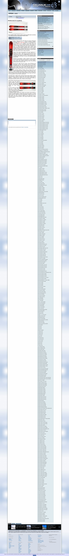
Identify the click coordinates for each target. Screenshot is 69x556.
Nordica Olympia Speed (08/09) (42, 372)
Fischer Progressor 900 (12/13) (42, 254)
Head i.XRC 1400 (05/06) (41, 304)
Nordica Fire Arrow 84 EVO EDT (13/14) (43, 368)
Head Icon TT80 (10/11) (41, 308)
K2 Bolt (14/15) (40, 328)
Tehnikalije (29, 539)
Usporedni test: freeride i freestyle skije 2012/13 (44, 38)
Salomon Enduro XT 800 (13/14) (42, 450)
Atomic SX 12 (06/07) (40, 141)
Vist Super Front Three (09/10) (42, 495)
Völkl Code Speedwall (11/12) (41, 500)
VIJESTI (9, 10)
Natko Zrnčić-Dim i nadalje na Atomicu (43, 27)
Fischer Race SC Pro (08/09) (41, 258)
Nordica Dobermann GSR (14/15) (42, 355)
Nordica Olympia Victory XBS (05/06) (42, 373)
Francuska (20, 545)
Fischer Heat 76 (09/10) (41, 237)
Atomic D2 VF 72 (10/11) (41, 78)
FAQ (9, 543)
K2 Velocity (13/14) (40, 345)
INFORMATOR (14, 10)
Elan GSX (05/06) (40, 181)
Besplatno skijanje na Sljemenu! (21, 525)
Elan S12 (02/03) (40, 199)
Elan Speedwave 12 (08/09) (41, 218)
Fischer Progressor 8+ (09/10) (41, 250)
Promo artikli (40, 542)
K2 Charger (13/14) (40, 332)
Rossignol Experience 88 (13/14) (42, 399)
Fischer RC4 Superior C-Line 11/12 (42, 264)
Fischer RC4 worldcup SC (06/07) (42, 273)
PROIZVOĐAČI (40, 10)
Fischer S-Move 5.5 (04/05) (41, 290)
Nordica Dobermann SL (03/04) (42, 359)
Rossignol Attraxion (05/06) (41, 387)
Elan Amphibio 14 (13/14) (41, 169)
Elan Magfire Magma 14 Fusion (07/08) (43, 191)
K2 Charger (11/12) (40, 331)
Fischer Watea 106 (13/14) (41, 296)
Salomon (29, 551)
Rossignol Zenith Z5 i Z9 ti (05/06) (42, 426)
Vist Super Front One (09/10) (41, 494)
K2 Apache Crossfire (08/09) (41, 318)
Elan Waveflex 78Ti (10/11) (41, 227)
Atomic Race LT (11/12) (41, 113)
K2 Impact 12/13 (40, 336)
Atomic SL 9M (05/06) (40, 137)
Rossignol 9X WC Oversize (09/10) (42, 385)
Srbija (19, 550)
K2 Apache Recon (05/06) (41, 322)
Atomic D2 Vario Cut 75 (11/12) (43, 17)
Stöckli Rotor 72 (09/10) (41, 485)
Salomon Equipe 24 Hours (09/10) (42, 455)
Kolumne (39, 536)
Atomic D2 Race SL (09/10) (41, 73)
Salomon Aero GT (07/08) (41, 437)
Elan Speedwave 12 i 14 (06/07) (42, 219)
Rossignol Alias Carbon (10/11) (42, 386)
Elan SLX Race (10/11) (41, 208)
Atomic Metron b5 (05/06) (41, 100)
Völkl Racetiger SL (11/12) (41, 503)
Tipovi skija (39, 53)
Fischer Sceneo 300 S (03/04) (41, 291)
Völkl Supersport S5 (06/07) (41, 514)
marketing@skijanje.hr (52, 542)
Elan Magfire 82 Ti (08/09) (41, 190)
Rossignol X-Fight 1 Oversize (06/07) (42, 422)
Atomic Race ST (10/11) (41, 118)
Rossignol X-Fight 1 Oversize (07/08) (42, 423)
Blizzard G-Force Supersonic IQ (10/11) (43, 149)
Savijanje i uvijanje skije (41, 51)
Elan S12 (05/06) (40, 200)
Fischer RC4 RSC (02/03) (41, 263)
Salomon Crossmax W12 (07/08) (42, 446)
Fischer (29, 546)
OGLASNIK (56, 10)
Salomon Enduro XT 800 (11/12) (42, 449)
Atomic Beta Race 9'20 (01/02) (42, 64)
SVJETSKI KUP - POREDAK (40, 550)
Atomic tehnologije (21, 42)
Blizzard (29, 544)
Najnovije (9, 523)
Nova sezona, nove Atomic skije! (43, 26)
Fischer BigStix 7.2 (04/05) (41, 235)
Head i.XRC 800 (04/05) (41, 305)
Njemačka (20, 548)
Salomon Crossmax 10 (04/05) (42, 445)
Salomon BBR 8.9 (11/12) (41, 440)
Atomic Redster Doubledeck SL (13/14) (43, 128)
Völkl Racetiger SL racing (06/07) (42, 505)
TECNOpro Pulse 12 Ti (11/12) (42, 490)
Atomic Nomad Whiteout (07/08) (42, 110)
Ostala (19, 552)
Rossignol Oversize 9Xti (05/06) (42, 404)
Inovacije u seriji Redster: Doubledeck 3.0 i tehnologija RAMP (44, 23)
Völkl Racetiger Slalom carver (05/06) (42, 508)
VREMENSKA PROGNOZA (42, 546)
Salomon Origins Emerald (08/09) (42, 463)
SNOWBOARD (27, 10)
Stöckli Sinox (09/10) (40, 486)
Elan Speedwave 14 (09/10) (41, 222)
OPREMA (36, 10)
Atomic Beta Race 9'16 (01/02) (42, 63)
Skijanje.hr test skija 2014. (41, 33)
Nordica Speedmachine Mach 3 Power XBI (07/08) (44, 377)
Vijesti (19, 536)
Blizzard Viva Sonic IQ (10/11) (41, 164)
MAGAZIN (44, 10)
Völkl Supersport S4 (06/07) (41, 513)
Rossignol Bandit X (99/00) (41, 395)
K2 (28, 548)
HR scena (20, 538)
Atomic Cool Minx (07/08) (41, 72)
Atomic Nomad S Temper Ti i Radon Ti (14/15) (44, 108)
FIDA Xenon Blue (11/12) (41, 231)
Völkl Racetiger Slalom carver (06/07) (42, 509)
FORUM (53, 10)
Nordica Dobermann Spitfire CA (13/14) (43, 364)
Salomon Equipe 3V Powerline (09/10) (43, 458)
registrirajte (26, 127)
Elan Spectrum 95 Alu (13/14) (41, 213)
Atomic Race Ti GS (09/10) (41, 119)
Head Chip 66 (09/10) (40, 299)
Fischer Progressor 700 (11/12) (42, 249)
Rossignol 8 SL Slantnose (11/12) (42, 382)
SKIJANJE (23, 10)
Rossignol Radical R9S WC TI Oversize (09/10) (44, 418)
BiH (19, 544)
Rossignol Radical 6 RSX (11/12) (42, 409)
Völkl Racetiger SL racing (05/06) (42, 504)
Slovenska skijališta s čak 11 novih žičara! (36, 525)
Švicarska (20, 551)
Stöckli (29, 552)
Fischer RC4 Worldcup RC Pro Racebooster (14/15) (44, 272)
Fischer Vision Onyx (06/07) (41, 295)
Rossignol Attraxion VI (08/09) (41, 391)
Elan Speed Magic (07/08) (41, 214)
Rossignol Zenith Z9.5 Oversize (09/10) (43, 431)
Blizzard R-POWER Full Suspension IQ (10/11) (44, 151)
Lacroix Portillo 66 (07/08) (41, 346)
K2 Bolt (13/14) (40, 327)
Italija (19, 547)
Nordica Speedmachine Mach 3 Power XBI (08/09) (44, 378)
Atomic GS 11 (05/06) (40, 87)
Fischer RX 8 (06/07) (40, 285)
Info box (39, 539)
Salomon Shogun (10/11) (41, 467)
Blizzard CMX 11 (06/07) (41, 146)
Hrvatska (20, 546)
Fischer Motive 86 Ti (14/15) (41, 246)
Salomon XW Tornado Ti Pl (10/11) (42, 476)
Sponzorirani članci (40, 540)
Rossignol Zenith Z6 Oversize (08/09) (42, 427)
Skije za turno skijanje (40, 52)
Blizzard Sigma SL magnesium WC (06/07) (43, 155)
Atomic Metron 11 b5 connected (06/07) (43, 95)
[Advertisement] (22, 109)
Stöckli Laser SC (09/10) (41, 481)
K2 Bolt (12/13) (40, 326)
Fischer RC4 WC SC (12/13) (41, 268)
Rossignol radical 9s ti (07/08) (41, 413)
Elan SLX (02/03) (40, 204)
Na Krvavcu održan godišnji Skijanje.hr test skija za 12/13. (45, 42)
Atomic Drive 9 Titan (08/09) (41, 86)
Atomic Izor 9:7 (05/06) (41, 91)
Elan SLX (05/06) (40, 205)
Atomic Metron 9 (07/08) (41, 99)
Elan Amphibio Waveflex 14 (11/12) (42, 172)
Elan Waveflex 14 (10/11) (41, 226)
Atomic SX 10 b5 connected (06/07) (42, 140)
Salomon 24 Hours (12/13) (41, 432)
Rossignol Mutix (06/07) (41, 400)
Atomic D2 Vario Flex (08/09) (41, 77)
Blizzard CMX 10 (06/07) (41, 145)
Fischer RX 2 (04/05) (40, 282)
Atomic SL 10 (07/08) (40, 131)
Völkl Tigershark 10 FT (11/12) (42, 517)
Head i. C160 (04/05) (40, 300)
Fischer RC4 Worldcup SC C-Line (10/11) (43, 277)
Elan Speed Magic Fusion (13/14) (42, 217)
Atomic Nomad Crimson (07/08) (42, 105)
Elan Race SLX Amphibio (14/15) (42, 196)
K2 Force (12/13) (40, 335)
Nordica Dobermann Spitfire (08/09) (42, 363)
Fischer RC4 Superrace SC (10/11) (42, 267)
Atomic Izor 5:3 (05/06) (41, 90)
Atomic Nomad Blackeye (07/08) (42, 101)
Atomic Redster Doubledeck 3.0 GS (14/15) (43, 122)
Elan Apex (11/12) (40, 177)
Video (19, 539)
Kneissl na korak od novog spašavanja (43, 43)
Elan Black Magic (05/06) (41, 178)
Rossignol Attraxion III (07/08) (41, 390)
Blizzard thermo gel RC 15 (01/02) (42, 163)
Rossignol (29, 550)
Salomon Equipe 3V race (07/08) (42, 459)
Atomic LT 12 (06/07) (40, 92)
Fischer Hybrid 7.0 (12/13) (41, 240)
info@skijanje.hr (53, 539)
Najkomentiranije (18, 523)
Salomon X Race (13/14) (41, 468)
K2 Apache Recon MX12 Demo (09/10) (43, 323)
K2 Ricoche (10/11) (40, 341)
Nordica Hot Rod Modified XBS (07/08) (43, 369)
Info (19, 535)
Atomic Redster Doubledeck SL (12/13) (43, 127)
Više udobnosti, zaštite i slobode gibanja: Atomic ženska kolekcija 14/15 (45, 25)
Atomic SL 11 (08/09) (40, 132)
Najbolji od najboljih (41, 541)
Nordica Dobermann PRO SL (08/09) (42, 358)
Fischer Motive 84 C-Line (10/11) (42, 245)
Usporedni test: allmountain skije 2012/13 (43, 37)
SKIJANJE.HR (49, 10)
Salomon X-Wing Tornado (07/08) (42, 472)
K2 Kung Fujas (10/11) (41, 337)
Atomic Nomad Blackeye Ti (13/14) (42, 104)
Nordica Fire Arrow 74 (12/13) (41, 367)
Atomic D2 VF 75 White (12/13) (42, 82)
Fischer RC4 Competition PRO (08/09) (43, 259)
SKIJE (16, 13)
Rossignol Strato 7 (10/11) (41, 419)
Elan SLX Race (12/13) (41, 209)
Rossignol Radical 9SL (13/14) (42, 417)
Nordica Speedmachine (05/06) (42, 376)
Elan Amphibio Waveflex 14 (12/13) (42, 173)
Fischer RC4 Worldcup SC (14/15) (42, 276)
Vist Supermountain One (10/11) (42, 499)
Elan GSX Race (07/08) (41, 182)
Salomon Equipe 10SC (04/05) (42, 454)
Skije (29, 535)
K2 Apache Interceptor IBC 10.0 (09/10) (43, 319)
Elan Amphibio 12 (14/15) (41, 168)
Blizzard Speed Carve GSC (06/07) (42, 160)
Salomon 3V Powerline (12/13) (42, 436)
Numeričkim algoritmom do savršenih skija (43, 34)
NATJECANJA (18, 10)
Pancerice (29, 537)
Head (29, 547)
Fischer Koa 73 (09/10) (41, 241)
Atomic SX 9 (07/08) (40, 142)
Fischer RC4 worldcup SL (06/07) (42, 278)
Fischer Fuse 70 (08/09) (41, 236)
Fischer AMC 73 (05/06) (41, 232)
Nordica (29, 549)
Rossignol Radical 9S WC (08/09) (42, 414)
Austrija (20, 543)
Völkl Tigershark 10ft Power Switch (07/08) (43, 518)
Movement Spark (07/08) (41, 349)
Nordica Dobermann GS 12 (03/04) (42, 354)
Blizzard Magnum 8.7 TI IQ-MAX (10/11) (43, 150)
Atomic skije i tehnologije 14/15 (43, 28)
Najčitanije (13, 523)
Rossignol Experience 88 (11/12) (42, 396)
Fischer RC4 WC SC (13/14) (41, 269)
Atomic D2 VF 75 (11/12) (41, 81)
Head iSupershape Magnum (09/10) (42, 309)
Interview (20, 540)
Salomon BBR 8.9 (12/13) (41, 441)
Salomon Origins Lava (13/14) (41, 464)
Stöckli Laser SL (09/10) (41, 482)
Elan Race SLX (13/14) (41, 195)
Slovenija (20, 549)
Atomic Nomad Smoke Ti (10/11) (42, 109)
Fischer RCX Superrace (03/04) (42, 281)
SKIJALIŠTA (32, 10)
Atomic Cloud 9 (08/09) (41, 68)
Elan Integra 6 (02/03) (40, 186)
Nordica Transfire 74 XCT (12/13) (42, 381)
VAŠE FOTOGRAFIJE (41, 545)
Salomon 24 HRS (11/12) (41, 435)
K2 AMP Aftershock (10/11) (41, 317)
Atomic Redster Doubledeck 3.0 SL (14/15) (43, 123)
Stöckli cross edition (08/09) (41, 477)
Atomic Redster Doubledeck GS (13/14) (44, 18)
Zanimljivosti (40, 535)
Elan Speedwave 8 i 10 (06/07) (42, 223)
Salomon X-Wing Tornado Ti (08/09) (42, 473)
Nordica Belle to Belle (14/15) (41, 350)
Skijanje (10, 539)
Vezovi (29, 536)
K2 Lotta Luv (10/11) (40, 340)
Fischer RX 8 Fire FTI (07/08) (41, 286)
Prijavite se (22, 127)
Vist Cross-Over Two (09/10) (41, 491)
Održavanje (30, 538)
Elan (29, 545)
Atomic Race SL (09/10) (41, 114)
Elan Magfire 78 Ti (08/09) (41, 187)
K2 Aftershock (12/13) (40, 313)
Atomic (29, 543)
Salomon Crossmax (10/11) (41, 444)
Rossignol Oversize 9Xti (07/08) (42, 405)
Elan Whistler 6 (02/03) (41, 228)
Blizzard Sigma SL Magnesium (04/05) (43, 154)
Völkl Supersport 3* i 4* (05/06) (42, 512)
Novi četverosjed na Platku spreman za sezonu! (51, 525)
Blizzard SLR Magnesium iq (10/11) (42, 159)
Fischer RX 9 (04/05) (40, 287)
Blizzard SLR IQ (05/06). (41, 158)
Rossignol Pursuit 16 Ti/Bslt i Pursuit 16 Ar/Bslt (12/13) (45, 408)
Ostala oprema (30, 540)
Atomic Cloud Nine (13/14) (41, 69)
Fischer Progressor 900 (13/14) (42, 255)
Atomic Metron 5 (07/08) (41, 96)
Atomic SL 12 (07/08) (40, 136)
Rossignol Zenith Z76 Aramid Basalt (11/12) (43, 428)
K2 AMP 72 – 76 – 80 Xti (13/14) (42, 314)
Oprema (20, 537)
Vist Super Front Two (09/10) (41, 496)
